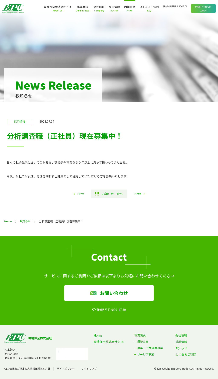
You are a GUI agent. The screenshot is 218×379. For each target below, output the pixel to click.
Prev (80, 194)
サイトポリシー (66, 368)
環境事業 (142, 342)
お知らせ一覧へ (112, 194)
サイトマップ (89, 368)
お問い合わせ (203, 7)
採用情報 (114, 7)
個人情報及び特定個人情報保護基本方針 (27, 368)
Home (8, 221)
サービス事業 (145, 354)
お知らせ (129, 7)
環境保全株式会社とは (58, 7)
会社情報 (99, 7)
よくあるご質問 (149, 7)
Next (137, 194)
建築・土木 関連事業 (150, 348)
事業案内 (82, 7)
